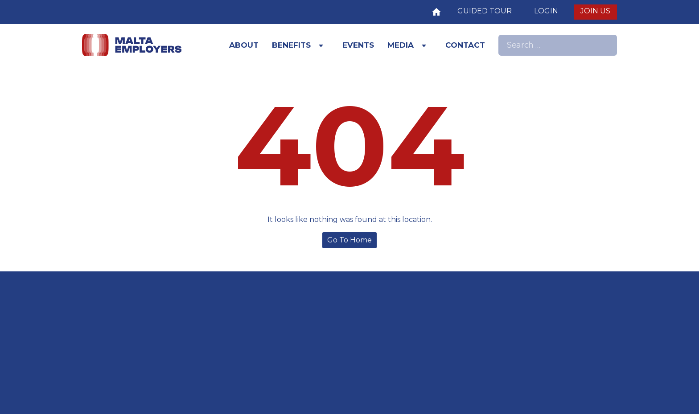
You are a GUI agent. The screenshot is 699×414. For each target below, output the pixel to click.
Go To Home (349, 240)
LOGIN (546, 11)
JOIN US (595, 11)
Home (436, 11)
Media (400, 45)
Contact (465, 45)
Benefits (291, 45)
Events (358, 45)
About (244, 45)
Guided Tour (484, 11)
